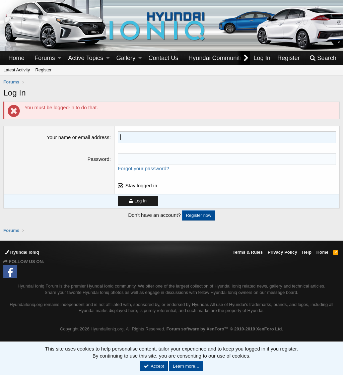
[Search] (323, 58)
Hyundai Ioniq (22, 252)
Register (43, 69)
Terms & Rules (247, 252)
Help (307, 252)
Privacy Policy (282, 252)
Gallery (125, 58)
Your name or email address (78, 137)
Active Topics (85, 58)
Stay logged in (141, 185)
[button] (59, 58)
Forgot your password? (143, 168)
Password (98, 159)
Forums (45, 58)
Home (16, 58)
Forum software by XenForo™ (224, 328)
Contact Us (163, 58)
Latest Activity (16, 69)
